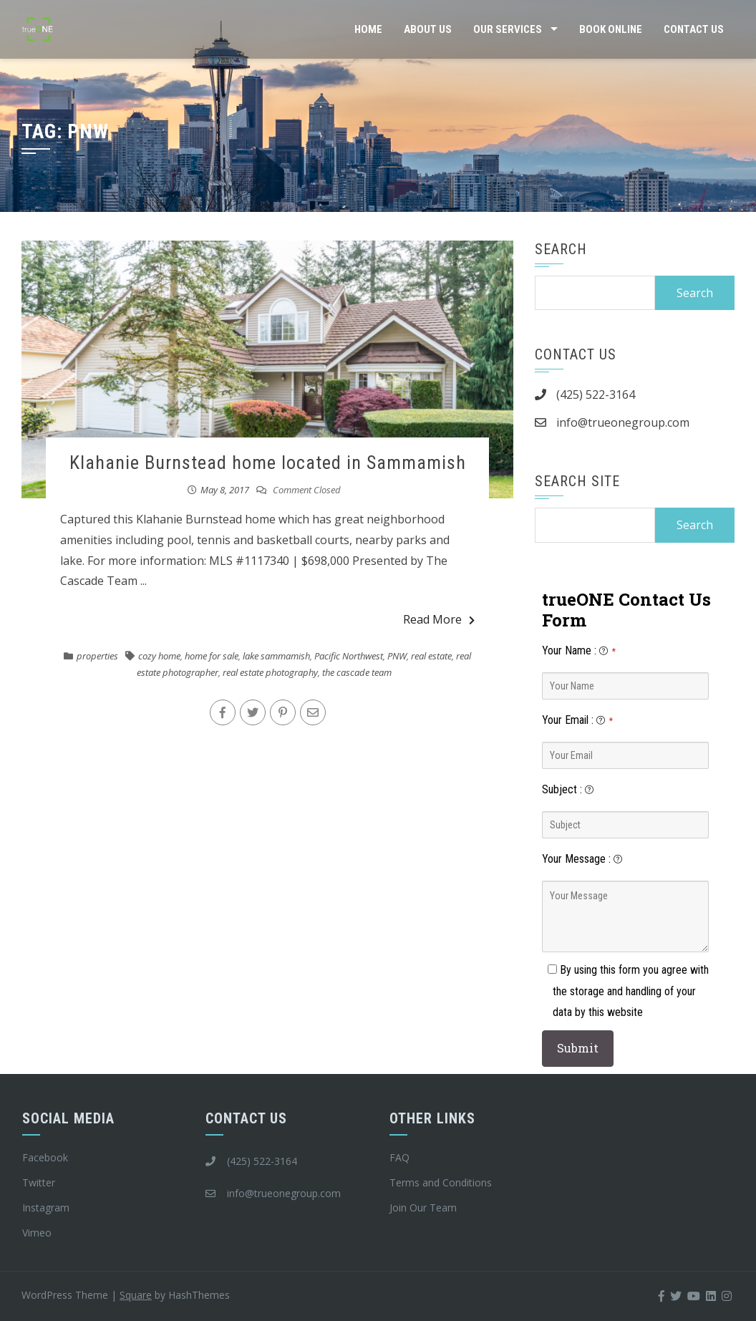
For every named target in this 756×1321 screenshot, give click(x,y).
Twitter (38, 1182)
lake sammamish (276, 655)
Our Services (507, 29)
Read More (439, 619)
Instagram (45, 1207)
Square (136, 1295)
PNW (397, 655)
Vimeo (37, 1232)
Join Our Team (423, 1207)
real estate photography (270, 672)
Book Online (610, 29)
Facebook (45, 1157)
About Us (428, 29)
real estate (431, 655)
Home (368, 29)
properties (97, 655)
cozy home (159, 655)
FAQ (399, 1157)
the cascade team (357, 672)
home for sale (211, 655)
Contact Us (694, 29)
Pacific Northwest (348, 655)
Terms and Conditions (440, 1182)
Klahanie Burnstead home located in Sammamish (267, 462)
